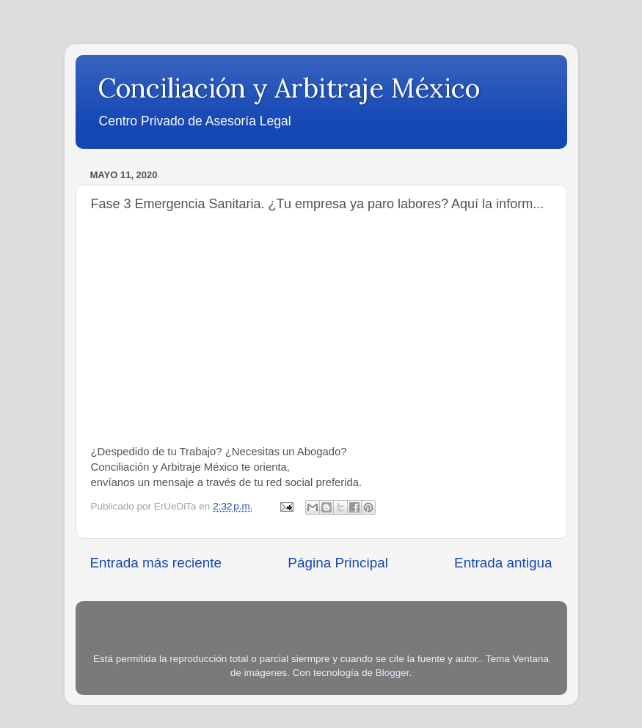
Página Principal (338, 562)
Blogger (392, 672)
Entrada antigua (503, 562)
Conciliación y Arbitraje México (289, 88)
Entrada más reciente (156, 562)
